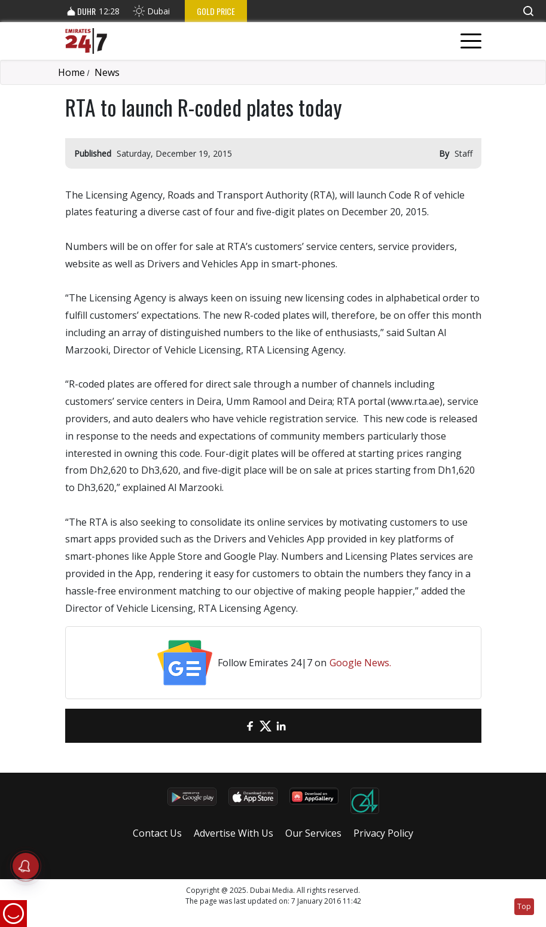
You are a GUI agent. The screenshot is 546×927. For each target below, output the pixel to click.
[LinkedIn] (281, 726)
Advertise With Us (233, 833)
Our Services (313, 833)
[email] (234, 726)
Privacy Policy (383, 833)
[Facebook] (250, 726)
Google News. (360, 662)
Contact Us (157, 833)
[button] (528, 11)
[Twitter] (265, 726)
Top (524, 906)
